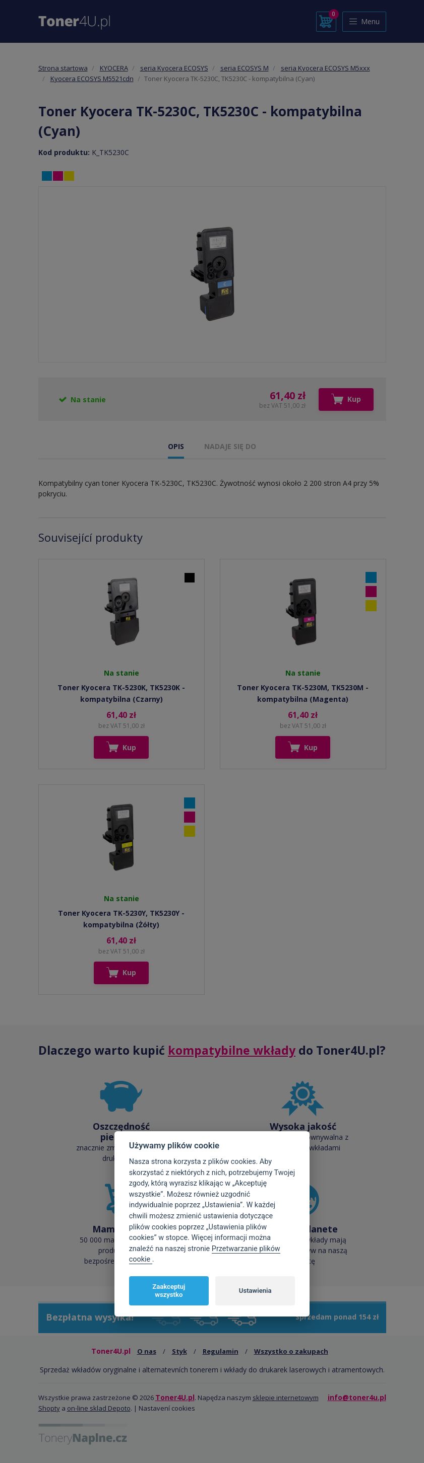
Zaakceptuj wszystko (168, 1290)
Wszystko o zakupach (291, 1351)
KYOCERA (114, 67)
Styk (179, 1351)
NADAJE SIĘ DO (230, 446)
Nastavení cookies (167, 1408)
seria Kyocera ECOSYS (174, 67)
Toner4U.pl (175, 1397)
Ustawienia (255, 1290)
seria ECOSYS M (244, 67)
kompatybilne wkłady (231, 1050)
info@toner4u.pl (357, 1397)
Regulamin (220, 1351)
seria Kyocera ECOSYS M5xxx (325, 67)
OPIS (176, 446)
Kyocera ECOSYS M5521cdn (92, 78)
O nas (146, 1351)
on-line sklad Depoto (99, 1408)
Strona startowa (63, 67)
